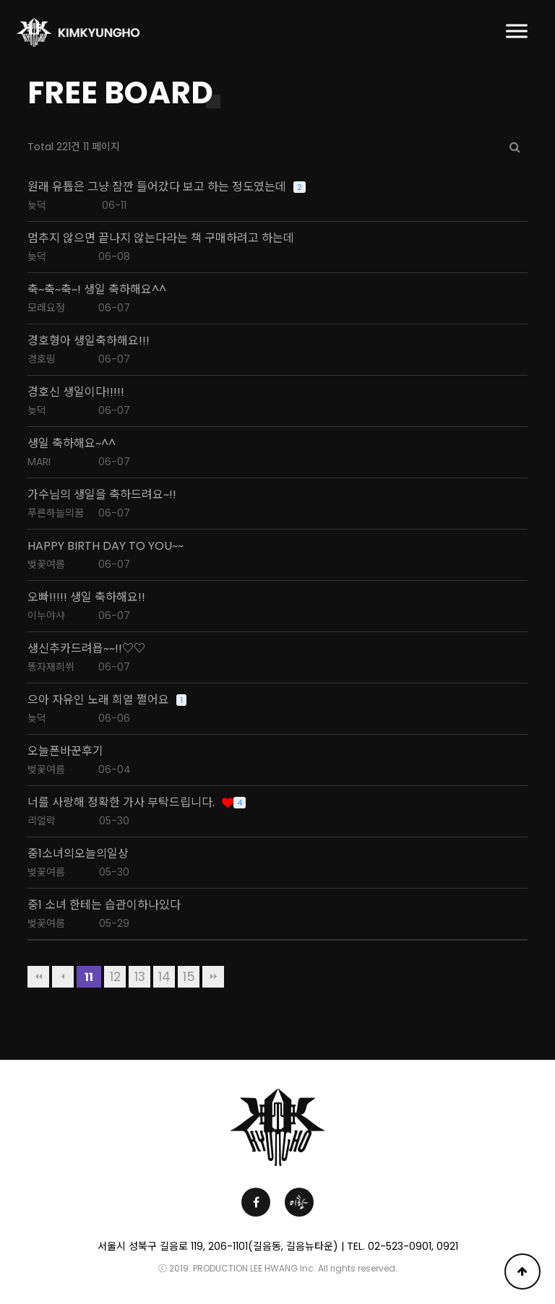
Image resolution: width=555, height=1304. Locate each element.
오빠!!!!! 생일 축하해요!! (86, 597)
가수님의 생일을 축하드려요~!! (101, 495)
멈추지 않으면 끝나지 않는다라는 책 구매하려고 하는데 (160, 238)
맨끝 (213, 977)
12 (115, 976)
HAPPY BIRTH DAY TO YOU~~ (105, 546)
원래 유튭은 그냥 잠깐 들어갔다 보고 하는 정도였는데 (156, 187)
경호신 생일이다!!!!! (75, 392)
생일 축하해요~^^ (71, 443)
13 (139, 976)
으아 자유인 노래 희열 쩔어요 (98, 700)
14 (164, 976)
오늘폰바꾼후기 (65, 751)
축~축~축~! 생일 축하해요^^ (96, 289)
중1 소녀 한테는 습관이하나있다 (104, 905)
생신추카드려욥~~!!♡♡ (86, 649)
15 (189, 976)
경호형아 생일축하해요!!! (88, 341)
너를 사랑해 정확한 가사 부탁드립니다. (121, 802)
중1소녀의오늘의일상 (78, 854)
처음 (38, 977)
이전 (63, 977)
